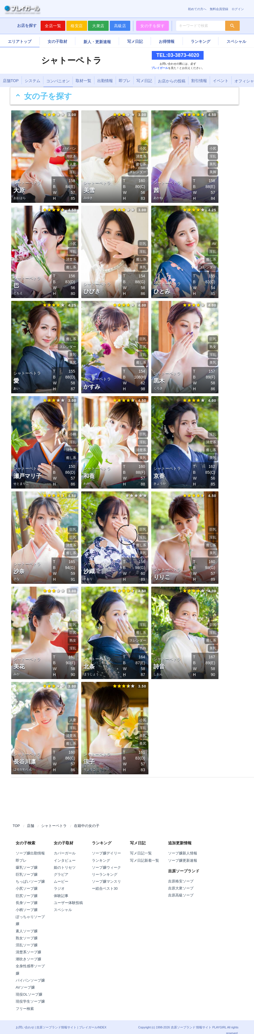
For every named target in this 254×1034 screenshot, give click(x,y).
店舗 (30, 820)
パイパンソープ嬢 (30, 975)
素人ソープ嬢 (27, 925)
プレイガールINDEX (92, 1021)
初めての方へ (197, 9)
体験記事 (61, 890)
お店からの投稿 (171, 81)
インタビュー (65, 855)
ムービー (61, 876)
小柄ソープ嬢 (27, 904)
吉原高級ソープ (181, 889)
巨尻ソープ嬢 (27, 890)
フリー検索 (25, 1003)
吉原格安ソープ (181, 875)
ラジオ (59, 883)
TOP (16, 820)
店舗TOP (11, 80)
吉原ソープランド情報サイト (56, 1021)
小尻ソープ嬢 (27, 883)
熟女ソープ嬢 (27, 932)
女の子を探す (152, 26)
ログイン (238, 9)
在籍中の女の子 (86, 820)
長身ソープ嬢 (27, 897)
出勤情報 (105, 80)
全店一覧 (53, 26)
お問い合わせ (25, 1021)
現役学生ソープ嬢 (30, 996)
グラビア (61, 869)
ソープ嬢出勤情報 (30, 847)
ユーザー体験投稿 (68, 897)
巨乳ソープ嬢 (27, 869)
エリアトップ (19, 41)
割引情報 (199, 80)
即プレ (125, 80)
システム (32, 80)
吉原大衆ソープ (181, 882)
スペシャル (63, 904)
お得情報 (166, 41)
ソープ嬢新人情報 (182, 847)
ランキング (200, 41)
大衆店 (98, 26)
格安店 (77, 26)
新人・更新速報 (97, 41)
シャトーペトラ (54, 820)
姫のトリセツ (65, 862)
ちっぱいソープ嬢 (30, 876)
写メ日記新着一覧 (144, 855)
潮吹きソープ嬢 (28, 953)
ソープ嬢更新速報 (182, 855)
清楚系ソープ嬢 (28, 946)
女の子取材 (57, 41)
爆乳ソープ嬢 (27, 862)
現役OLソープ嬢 (29, 989)
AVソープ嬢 (25, 982)
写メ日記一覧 (141, 847)
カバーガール (65, 847)
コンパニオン (58, 81)
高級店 (120, 26)
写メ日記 (135, 41)
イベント (221, 80)
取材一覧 (83, 80)
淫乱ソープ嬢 (27, 939)
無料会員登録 (219, 9)
